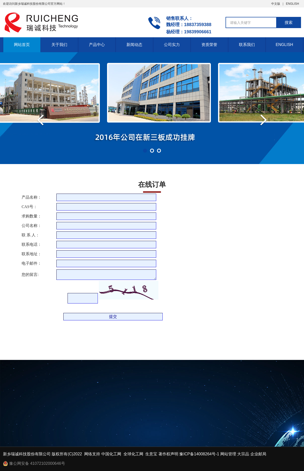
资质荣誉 (209, 45)
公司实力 (172, 45)
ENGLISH (292, 3)
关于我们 (59, 45)
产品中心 (97, 45)
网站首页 (22, 45)
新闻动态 (134, 45)
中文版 (275, 3)
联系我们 (247, 45)
